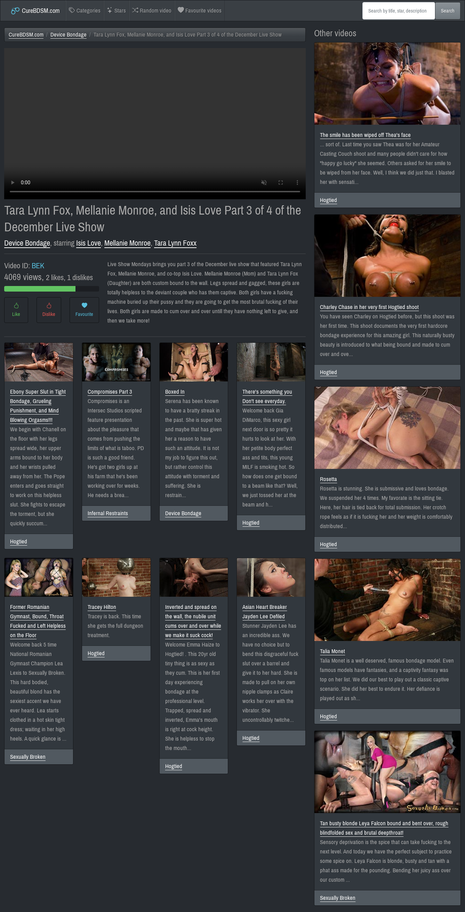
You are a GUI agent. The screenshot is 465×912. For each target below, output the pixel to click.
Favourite (84, 310)
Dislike (48, 310)
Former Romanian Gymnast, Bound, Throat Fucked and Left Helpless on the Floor (38, 621)
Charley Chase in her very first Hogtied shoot (369, 307)
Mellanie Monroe (127, 243)
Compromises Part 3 (110, 391)
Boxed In (175, 391)
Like (16, 310)
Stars (116, 10)
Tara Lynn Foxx (175, 243)
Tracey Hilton (102, 607)
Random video (151, 10)
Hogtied (18, 541)
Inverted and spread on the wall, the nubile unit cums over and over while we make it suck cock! (193, 621)
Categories (85, 10)
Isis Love (88, 243)
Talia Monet (332, 651)
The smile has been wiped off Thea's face (365, 135)
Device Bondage (68, 34)
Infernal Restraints (108, 513)
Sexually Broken (28, 756)
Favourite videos (200, 10)
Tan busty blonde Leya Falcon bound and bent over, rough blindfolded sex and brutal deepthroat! (384, 828)
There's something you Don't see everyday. (267, 396)
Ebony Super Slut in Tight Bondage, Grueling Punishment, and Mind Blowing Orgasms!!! (38, 405)
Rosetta (328, 479)
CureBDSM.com (35, 11)
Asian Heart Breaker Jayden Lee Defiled (264, 612)
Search (448, 11)
